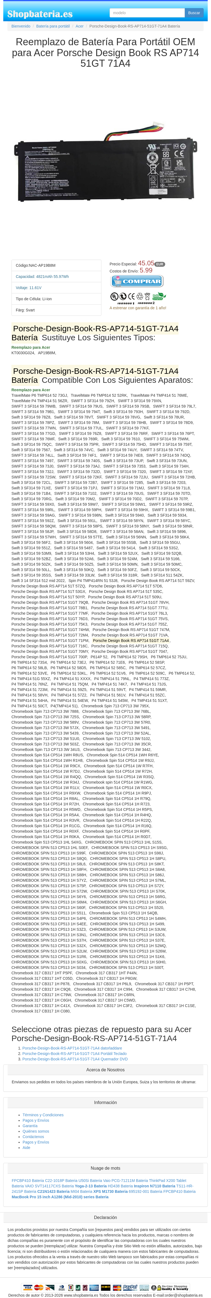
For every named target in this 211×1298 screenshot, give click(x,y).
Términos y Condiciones (43, 1115)
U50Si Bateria (90, 1180)
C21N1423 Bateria (53, 1191)
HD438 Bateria (120, 1186)
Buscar (194, 13)
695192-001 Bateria (145, 1191)
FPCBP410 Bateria (28, 1180)
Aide (26, 1147)
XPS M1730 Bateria (110, 1191)
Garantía (30, 1126)
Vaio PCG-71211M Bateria (125, 1180)
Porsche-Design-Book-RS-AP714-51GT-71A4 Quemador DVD (75, 1059)
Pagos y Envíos (36, 1120)
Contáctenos (33, 1137)
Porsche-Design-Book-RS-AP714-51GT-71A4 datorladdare (72, 1048)
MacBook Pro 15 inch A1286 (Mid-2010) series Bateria (60, 1197)
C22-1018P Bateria (61, 1180)
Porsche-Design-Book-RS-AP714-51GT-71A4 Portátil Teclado (74, 1053)
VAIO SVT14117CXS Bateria (49, 1186)
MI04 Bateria (81, 1191)
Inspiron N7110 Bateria (154, 1186)
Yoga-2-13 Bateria (91, 1186)
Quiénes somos (36, 1131)
